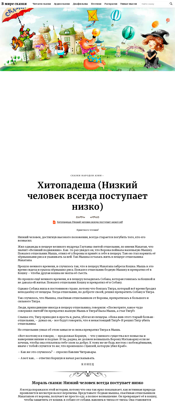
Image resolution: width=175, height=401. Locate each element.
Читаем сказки (42, 3)
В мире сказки (14, 4)
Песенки (96, 3)
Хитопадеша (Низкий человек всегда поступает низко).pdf (90, 222)
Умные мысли (128, 3)
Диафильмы (80, 3)
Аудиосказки (62, 3)
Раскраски (110, 3)
